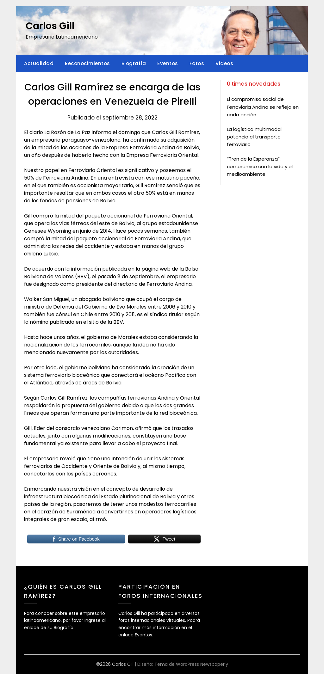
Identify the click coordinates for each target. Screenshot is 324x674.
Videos (224, 63)
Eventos (167, 63)
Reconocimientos (87, 63)
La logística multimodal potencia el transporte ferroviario (254, 137)
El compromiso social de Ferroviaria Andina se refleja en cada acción (263, 107)
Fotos (197, 63)
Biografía (134, 63)
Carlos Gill (50, 26)
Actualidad (38, 63)
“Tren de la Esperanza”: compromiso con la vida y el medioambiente (260, 167)
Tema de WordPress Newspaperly (191, 664)
